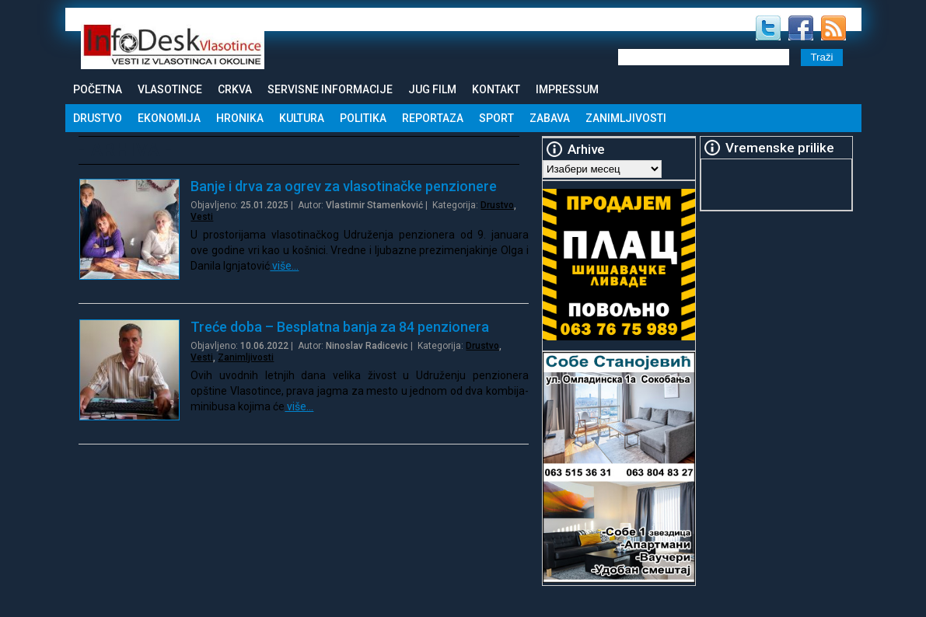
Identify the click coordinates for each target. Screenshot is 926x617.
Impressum (567, 89)
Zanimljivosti (625, 118)
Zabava (549, 118)
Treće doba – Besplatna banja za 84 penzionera (339, 327)
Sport (496, 118)
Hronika (240, 118)
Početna (97, 89)
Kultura (301, 118)
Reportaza (432, 118)
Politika (363, 118)
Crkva (235, 89)
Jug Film (432, 89)
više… (284, 266)
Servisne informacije (330, 89)
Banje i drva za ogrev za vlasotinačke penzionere (343, 186)
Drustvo (97, 118)
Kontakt (496, 89)
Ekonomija (169, 118)
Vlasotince (170, 89)
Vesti (201, 216)
